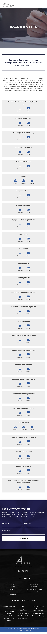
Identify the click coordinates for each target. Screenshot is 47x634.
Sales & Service (34, 584)
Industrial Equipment (9, 606)
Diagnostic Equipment (38, 613)
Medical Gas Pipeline (23, 618)
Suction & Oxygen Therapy (9, 612)
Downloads (13, 594)
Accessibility (29, 630)
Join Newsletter (24, 538)
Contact (12, 589)
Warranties (34, 587)
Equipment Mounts (23, 613)
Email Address (6, 530)
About (12, 584)
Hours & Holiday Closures (34, 592)
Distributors (12, 592)
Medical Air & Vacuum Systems (38, 607)
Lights (23, 606)
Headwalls (9, 609)
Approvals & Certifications (34, 589)
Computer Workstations (23, 609)
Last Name (27, 523)
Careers (12, 587)
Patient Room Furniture (23, 616)
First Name (5, 523)
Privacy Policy (19, 630)
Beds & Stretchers (38, 610)
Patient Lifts (9, 616)
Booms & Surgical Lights (9, 619)
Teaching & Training (38, 616)
